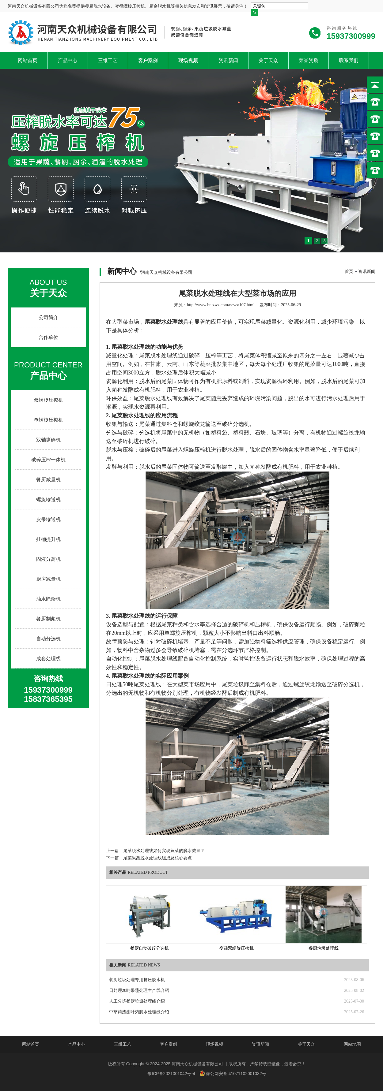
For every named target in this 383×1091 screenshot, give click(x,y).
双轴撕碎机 (48, 439)
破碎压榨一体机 (48, 459)
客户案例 (148, 60)
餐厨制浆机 (48, 618)
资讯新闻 (228, 60)
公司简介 (48, 317)
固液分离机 (48, 559)
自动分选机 (48, 638)
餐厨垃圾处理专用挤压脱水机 (137, 979)
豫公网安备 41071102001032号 (232, 1073)
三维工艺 (108, 60)
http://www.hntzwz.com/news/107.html (221, 305)
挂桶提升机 (48, 539)
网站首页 (27, 60)
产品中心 (68, 60)
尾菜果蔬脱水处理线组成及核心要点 (157, 858)
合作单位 (48, 337)
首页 (349, 271)
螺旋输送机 (48, 499)
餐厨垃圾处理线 (324, 948)
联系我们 (348, 60)
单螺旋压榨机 (48, 420)
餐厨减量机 (48, 479)
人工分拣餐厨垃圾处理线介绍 (137, 1001)
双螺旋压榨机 (48, 400)
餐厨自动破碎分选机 (149, 948)
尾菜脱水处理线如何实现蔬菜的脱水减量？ (164, 850)
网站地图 (352, 1044)
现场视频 (188, 60)
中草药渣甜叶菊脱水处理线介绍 (139, 1012)
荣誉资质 (308, 60)
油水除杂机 (48, 598)
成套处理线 (48, 658)
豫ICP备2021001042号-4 (171, 1073)
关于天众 (268, 60)
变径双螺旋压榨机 (236, 948)
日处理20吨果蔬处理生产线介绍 (139, 990)
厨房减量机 (48, 579)
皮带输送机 (48, 519)
